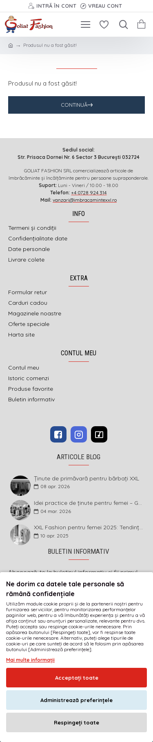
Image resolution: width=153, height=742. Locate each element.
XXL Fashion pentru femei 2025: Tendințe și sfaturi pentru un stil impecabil (89, 527)
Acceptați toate (76, 677)
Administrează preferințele (76, 700)
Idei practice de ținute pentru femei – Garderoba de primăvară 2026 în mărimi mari (89, 503)
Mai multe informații (30, 660)
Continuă (74, 104)
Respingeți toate (76, 722)
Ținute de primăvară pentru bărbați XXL (86, 479)
